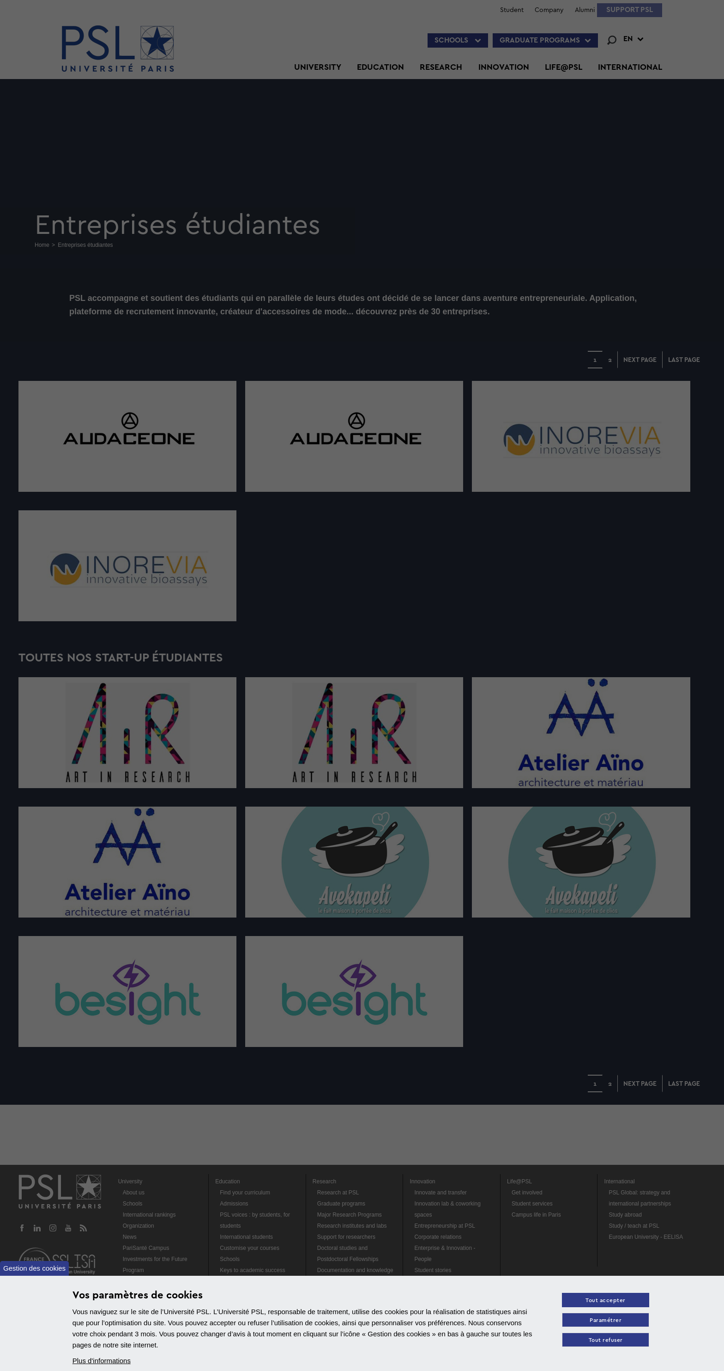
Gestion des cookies (34, 1268)
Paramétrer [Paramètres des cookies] (605, 1320)
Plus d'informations (101, 1361)
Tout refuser (606, 1340)
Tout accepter (605, 1301)
